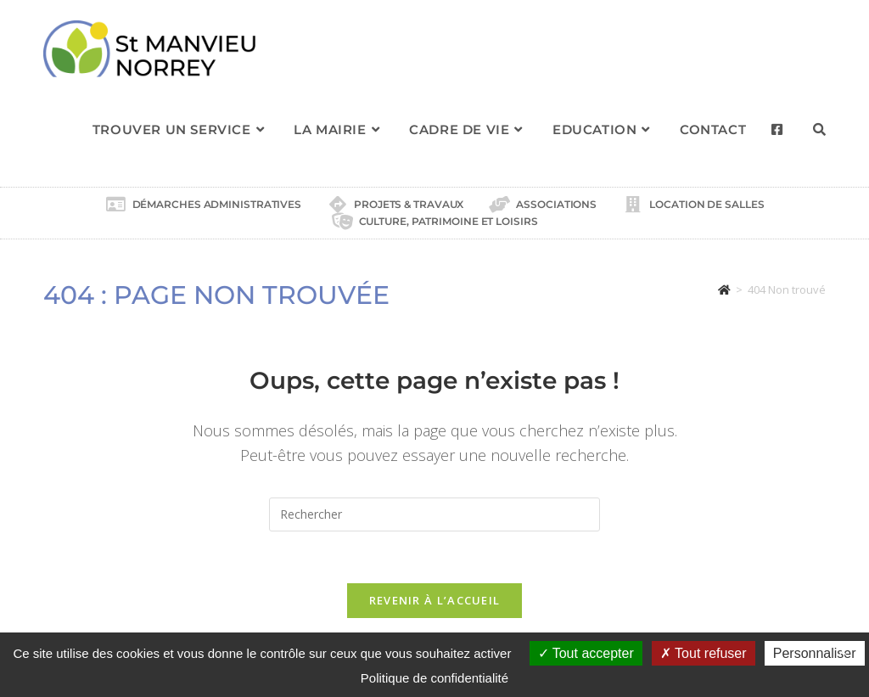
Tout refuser (703, 653)
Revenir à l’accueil (435, 600)
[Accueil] (724, 289)
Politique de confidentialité (434, 678)
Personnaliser (814, 653)
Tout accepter (586, 653)
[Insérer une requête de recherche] (434, 514)
